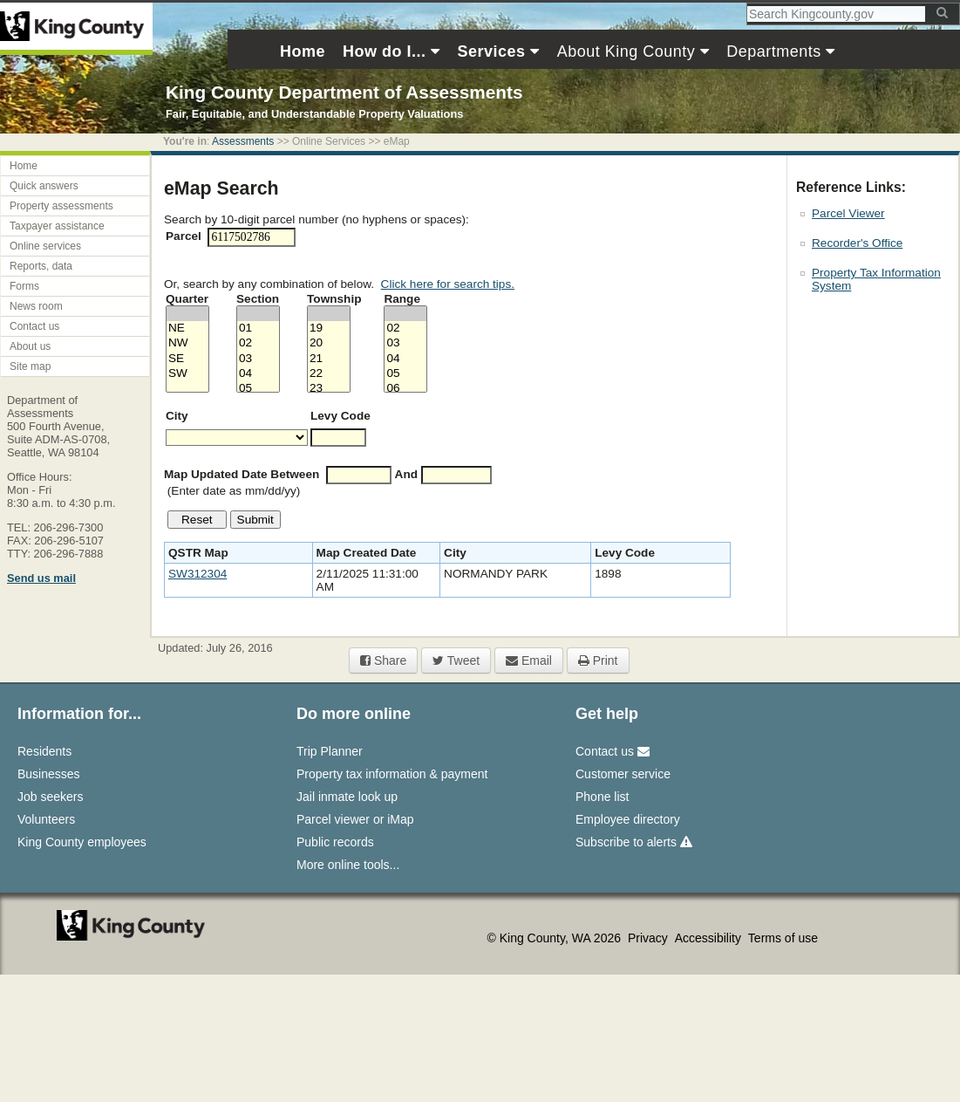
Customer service (623, 774)
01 (258, 328)
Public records (335, 842)
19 (329, 328)
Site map (30, 366)
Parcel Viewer (848, 213)
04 (258, 373)
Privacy (649, 938)
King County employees (81, 842)
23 (329, 388)
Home (23, 166)
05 (258, 388)
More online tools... (347, 865)
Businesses (48, 774)
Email (529, 660)
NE (187, 328)
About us (30, 346)
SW (187, 373)
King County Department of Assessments (344, 92)
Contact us (34, 326)
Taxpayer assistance (57, 226)
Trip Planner (329, 751)
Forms (24, 286)
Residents (44, 751)
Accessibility (710, 938)
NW (187, 343)
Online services (45, 246)
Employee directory (627, 819)
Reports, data (41, 266)
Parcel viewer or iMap (355, 819)
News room (36, 306)
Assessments (243, 141)
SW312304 (197, 573)
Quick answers (44, 186)
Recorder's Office (857, 243)
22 (329, 373)
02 (258, 343)
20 (329, 343)
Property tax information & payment (391, 774)
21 (329, 359)
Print (598, 660)
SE (187, 359)
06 (405, 388)
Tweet (456, 660)
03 (258, 359)
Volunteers (46, 819)
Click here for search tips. (447, 284)
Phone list (602, 797)
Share (383, 660)
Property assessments (61, 206)
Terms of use (783, 938)
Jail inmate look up (347, 797)
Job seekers (50, 797)
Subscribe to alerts (633, 842)
